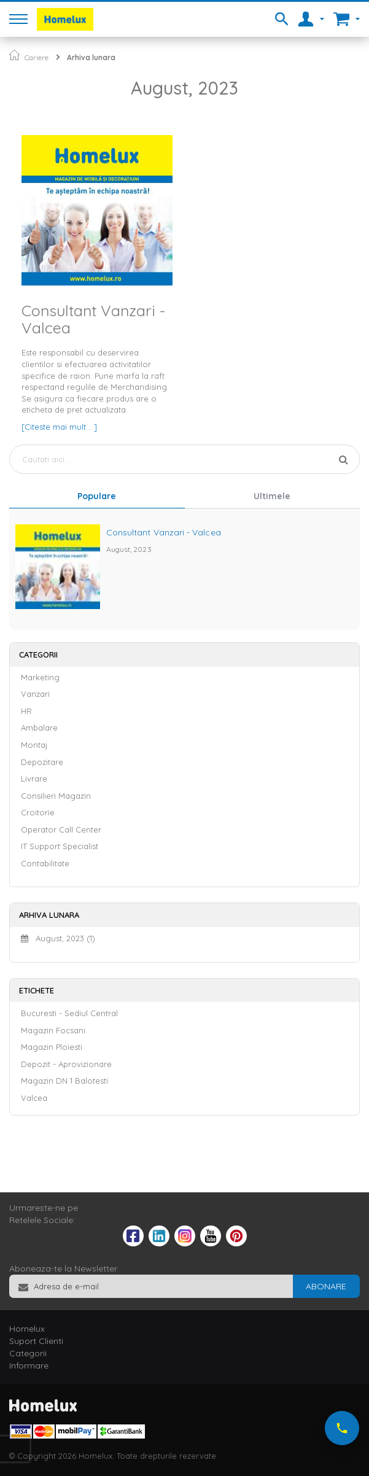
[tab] (97, 497)
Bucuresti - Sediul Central (69, 1013)
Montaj (34, 745)
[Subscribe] (326, 1286)
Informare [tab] (29, 1365)
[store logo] (65, 19)
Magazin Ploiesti (51, 1047)
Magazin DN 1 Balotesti (64, 1081)
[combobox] (184, 459)
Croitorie (38, 812)
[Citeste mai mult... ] (59, 427)
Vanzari (35, 694)
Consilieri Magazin (56, 796)
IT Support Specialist (59, 846)
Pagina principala (14, 55)
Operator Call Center (61, 829)
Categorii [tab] (28, 1353)
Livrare (34, 778)
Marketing (40, 677)
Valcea (34, 1098)
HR (26, 711)
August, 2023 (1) (58, 938)
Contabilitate (45, 863)
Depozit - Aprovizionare (66, 1064)
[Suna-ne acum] (342, 1428)
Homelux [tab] (27, 1328)
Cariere (37, 57)
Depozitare (42, 762)
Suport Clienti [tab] (36, 1340)
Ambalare (39, 727)
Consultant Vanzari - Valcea (93, 319)
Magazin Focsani (53, 1030)
